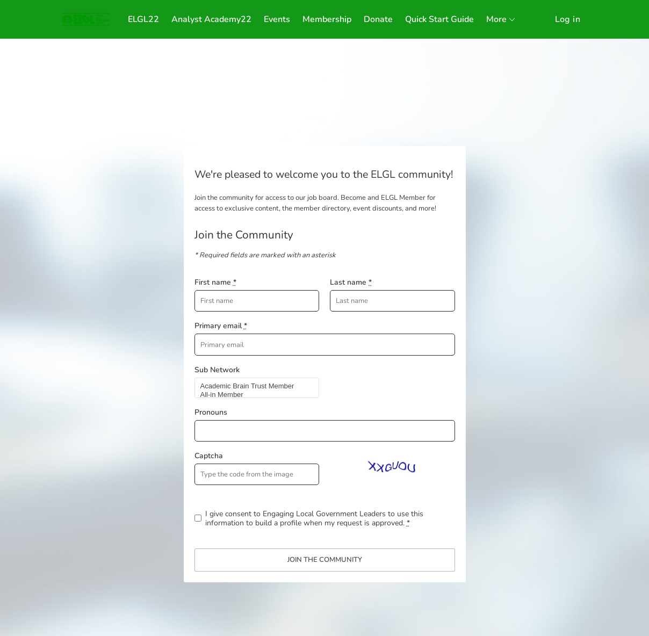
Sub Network (217, 370)
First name (215, 282)
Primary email (220, 326)
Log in (567, 19)
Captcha (208, 456)
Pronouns (210, 412)
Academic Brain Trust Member (252, 386)
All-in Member (252, 395)
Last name (351, 282)
